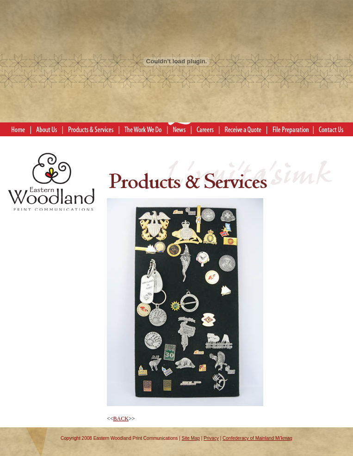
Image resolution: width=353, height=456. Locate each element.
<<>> (185, 310)
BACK (121, 418)
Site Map (190, 438)
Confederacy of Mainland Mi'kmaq (257, 438)
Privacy (211, 438)
